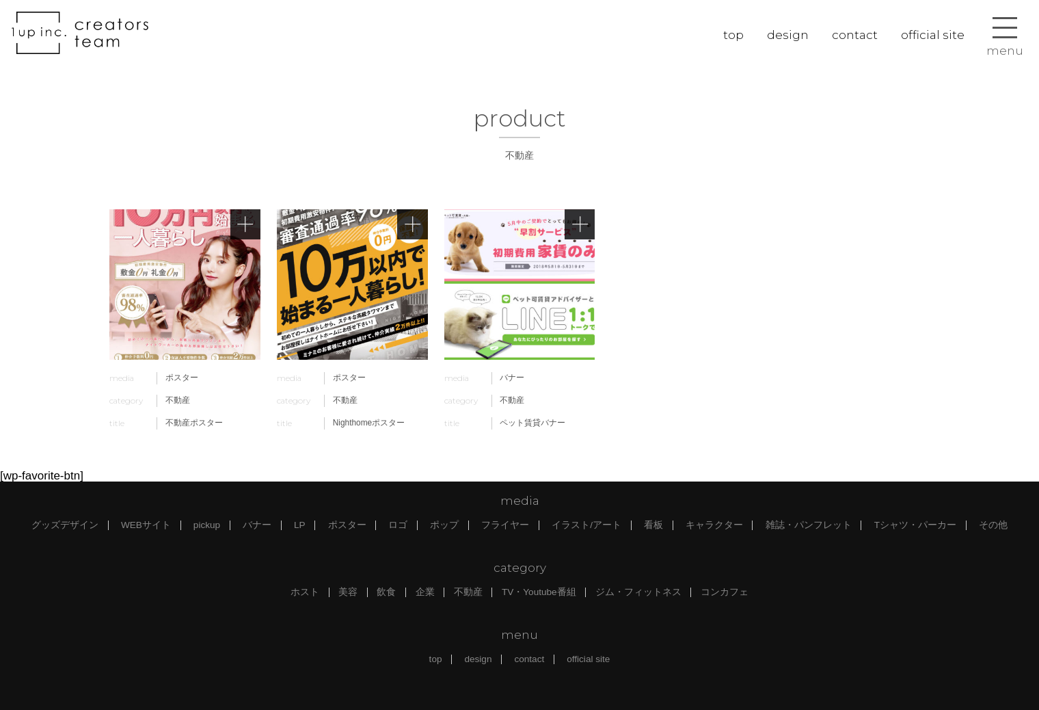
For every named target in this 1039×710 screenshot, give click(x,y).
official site (932, 35)
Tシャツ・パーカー (915, 525)
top (733, 35)
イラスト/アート (586, 525)
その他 (993, 525)
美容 (347, 592)
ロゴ (397, 525)
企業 (425, 592)
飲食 (386, 592)
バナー (257, 525)
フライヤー (505, 525)
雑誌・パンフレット (809, 525)
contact (855, 35)
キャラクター (714, 525)
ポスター (347, 525)
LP (300, 525)
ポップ (444, 525)
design (788, 35)
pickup (206, 525)
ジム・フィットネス (638, 592)
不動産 (468, 592)
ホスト (305, 592)
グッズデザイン (64, 525)
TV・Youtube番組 (539, 592)
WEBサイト (146, 525)
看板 (653, 525)
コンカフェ (724, 592)
